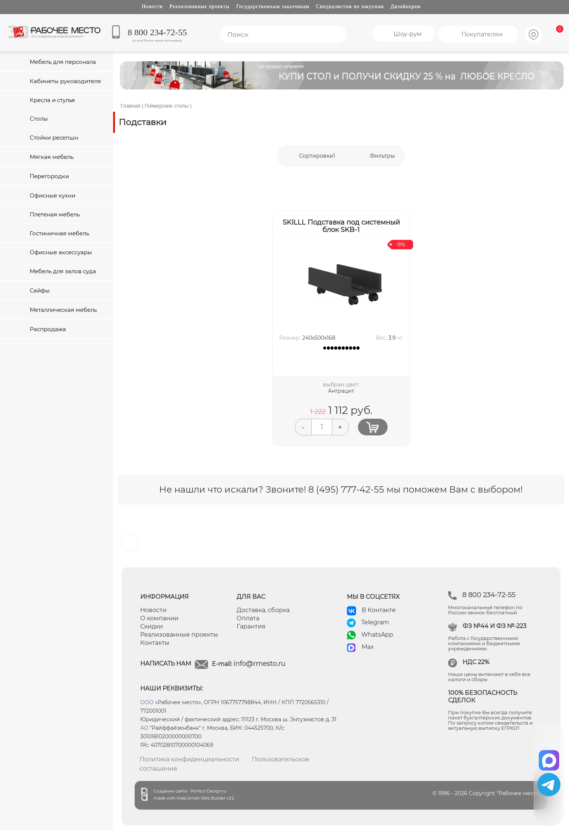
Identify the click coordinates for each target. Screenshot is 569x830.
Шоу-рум (408, 33)
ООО (147, 702)
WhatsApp (377, 634)
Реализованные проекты (200, 6)
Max (368, 646)
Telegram (375, 622)
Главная (130, 106)
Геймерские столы (167, 106)
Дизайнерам (406, 6)
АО (144, 728)
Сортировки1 (317, 156)
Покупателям (482, 34)
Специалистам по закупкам (350, 6)
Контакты (155, 642)
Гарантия (251, 626)
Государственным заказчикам (272, 6)
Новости (152, 6)
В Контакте (379, 610)
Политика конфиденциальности (189, 759)
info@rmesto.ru (259, 664)
